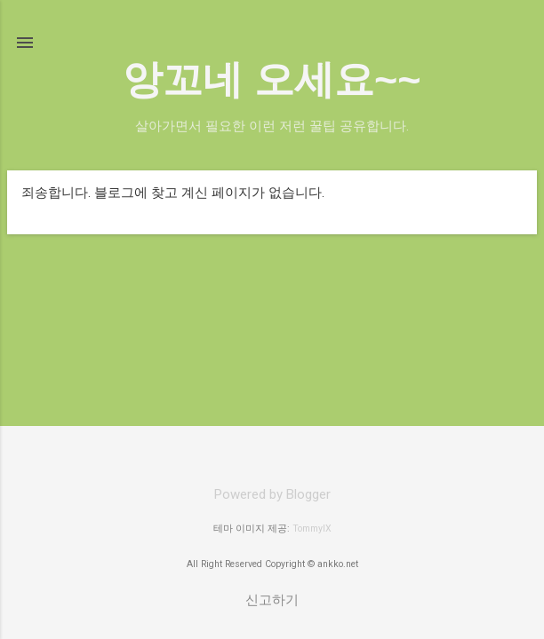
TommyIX (312, 528)
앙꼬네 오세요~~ (271, 79)
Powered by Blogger (272, 494)
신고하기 (272, 600)
